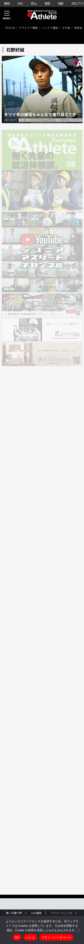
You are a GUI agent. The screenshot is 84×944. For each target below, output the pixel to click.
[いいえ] (78, 930)
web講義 (36, 913)
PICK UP (10, 28)
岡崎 (60, 3)
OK (17, 937)
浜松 (20, 3)
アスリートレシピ (61, 913)
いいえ (30, 937)
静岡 (6, 3)
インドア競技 (50, 28)
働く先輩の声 (14, 913)
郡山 (33, 3)
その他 (66, 28)
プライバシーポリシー (56, 937)
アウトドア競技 (28, 28)
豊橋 (47, 3)
